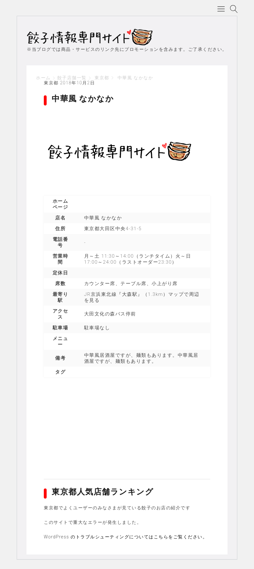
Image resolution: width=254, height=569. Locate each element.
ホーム (43, 77)
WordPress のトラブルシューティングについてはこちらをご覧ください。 (125, 536)
